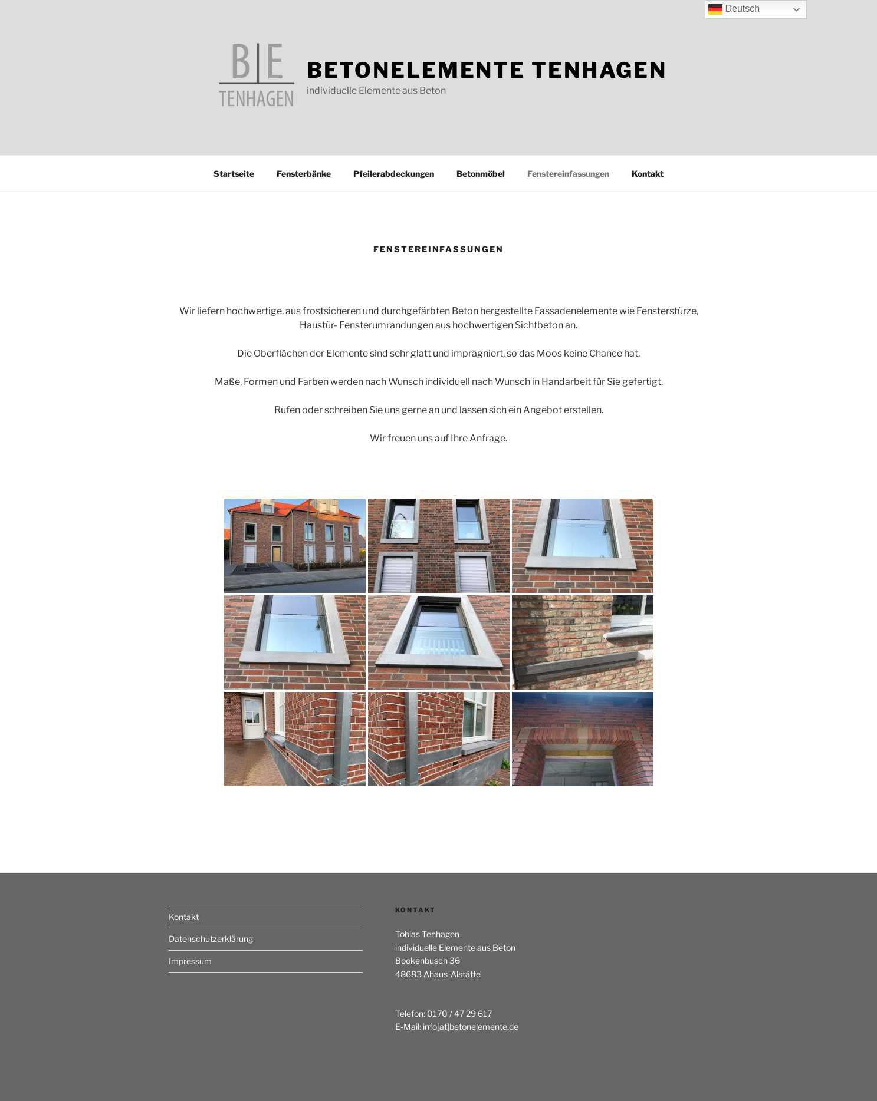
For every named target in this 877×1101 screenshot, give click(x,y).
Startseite (233, 174)
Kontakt (648, 174)
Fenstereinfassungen (568, 174)
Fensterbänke (304, 174)
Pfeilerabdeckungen (393, 174)
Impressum (190, 961)
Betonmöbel (480, 174)
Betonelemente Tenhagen (487, 70)
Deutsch (734, 9)
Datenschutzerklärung (211, 939)
